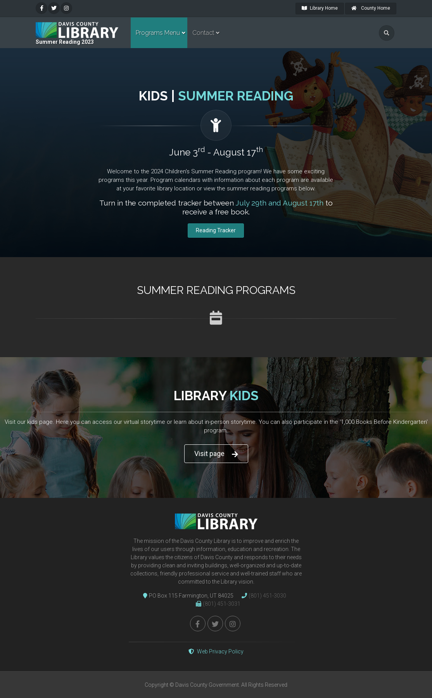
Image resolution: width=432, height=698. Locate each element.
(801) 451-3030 (262, 596)
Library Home (320, 8)
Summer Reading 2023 (65, 42)
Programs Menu (158, 32)
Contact (203, 32)
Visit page (216, 454)
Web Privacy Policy (216, 651)
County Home (370, 8)
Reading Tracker (216, 230)
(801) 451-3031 (216, 604)
